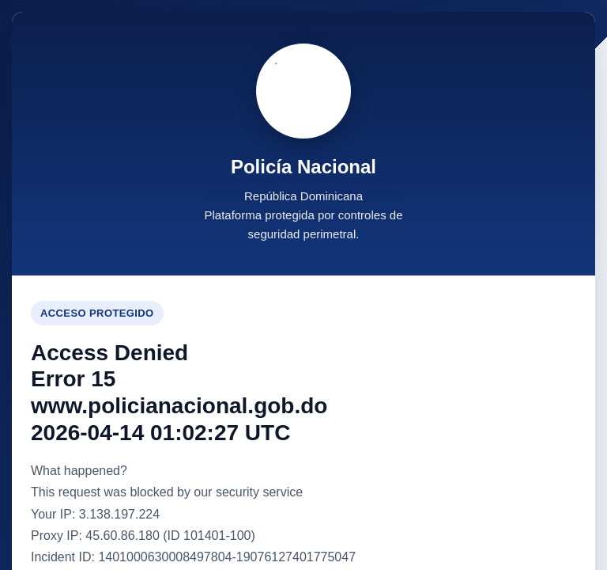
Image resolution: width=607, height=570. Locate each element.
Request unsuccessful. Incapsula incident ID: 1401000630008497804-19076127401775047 (303, 285)
